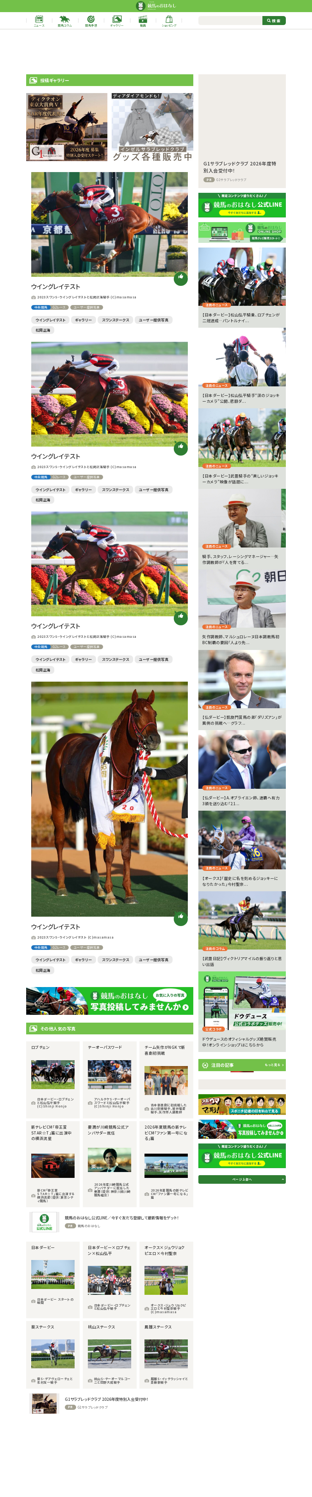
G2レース (59, 307)
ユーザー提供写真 (86, 307)
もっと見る (272, 1065)
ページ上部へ (242, 1179)
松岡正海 (43, 330)
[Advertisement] (156, 51)
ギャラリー (83, 320)
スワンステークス (115, 320)
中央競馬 (41, 307)
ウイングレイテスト (51, 320)
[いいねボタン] (181, 279)
